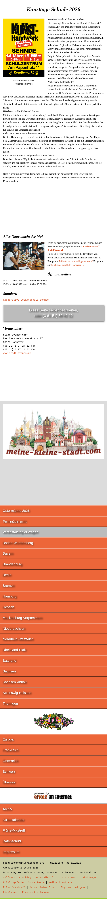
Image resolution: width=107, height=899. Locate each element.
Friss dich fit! (46, 877)
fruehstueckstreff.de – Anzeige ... (67, 265)
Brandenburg (12, 564)
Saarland (9, 660)
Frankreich (11, 750)
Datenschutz (12, 841)
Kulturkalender (14, 820)
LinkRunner (10, 892)
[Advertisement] (53, 207)
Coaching (25, 877)
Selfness (9, 877)
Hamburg (10, 596)
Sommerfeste (36, 882)
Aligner (80, 887)
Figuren (65, 887)
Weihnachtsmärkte (60, 882)
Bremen (9, 586)
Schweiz (9, 771)
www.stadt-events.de (17, 353)
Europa (8, 739)
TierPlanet (69, 877)
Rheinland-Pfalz (15, 650)
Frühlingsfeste (13, 882)
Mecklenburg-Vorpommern (22, 618)
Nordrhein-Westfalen (18, 639)
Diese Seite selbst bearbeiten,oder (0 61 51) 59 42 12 (53, 313)
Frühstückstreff (14, 830)
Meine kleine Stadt (43, 887)
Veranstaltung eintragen (20, 532)
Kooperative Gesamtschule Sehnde (26, 300)
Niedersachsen (14, 628)
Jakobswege (88, 877)
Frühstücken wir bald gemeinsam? (76, 261)
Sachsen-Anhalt (15, 682)
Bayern (8, 553)
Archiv (7, 809)
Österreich (10, 761)
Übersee (9, 782)
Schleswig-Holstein (17, 693)
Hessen (8, 607)
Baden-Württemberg (18, 543)
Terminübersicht (15, 521)
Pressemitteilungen (35, 892)
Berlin (7, 575)
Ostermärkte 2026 (16, 511)
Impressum (11, 852)
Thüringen (10, 703)
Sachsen (9, 671)
